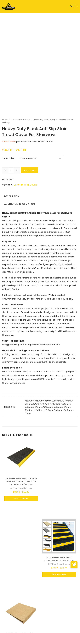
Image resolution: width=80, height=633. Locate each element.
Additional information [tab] (19, 204)
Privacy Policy (19, 613)
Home (4, 119)
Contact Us (58, 620)
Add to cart (29, 170)
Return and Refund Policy (54, 616)
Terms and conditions (25, 616)
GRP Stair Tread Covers (20, 119)
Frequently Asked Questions (32, 620)
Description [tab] (11, 196)
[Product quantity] (11, 170)
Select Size (8, 158)
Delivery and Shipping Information (48, 613)
